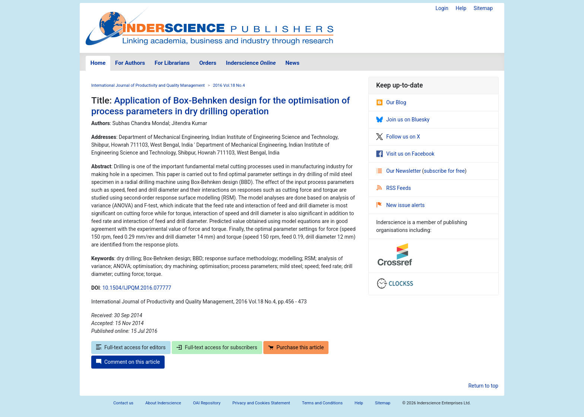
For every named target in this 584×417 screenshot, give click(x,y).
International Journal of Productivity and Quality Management (148, 85)
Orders (207, 63)
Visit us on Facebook (405, 154)
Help (461, 8)
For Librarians (172, 63)
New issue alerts (401, 205)
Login (441, 8)
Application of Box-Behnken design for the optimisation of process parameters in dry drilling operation (220, 106)
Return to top (483, 386)
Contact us (123, 403)
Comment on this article (128, 362)
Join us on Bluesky (402, 119)
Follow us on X (398, 137)
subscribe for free (444, 171)
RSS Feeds (394, 188)
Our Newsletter (399, 171)
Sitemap (483, 8)
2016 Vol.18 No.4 (229, 85)
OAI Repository (206, 403)
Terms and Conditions (322, 403)
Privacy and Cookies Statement (261, 403)
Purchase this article (296, 347)
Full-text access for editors (131, 347)
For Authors (130, 63)
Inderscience (251, 63)
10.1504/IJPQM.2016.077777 (136, 288)
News (292, 63)
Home (98, 63)
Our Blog (391, 102)
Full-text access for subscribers (217, 347)
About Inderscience (163, 403)
